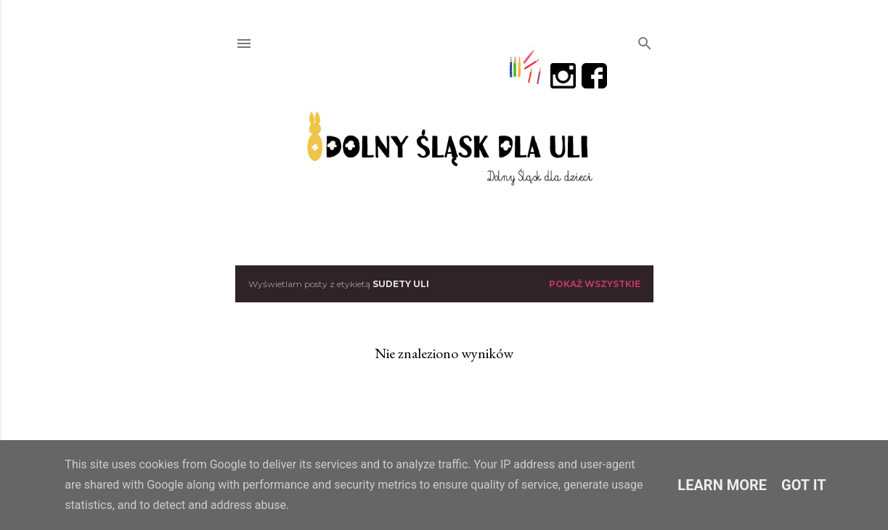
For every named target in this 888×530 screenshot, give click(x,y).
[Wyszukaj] (644, 40)
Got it (803, 485)
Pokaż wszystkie (594, 283)
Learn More (722, 485)
